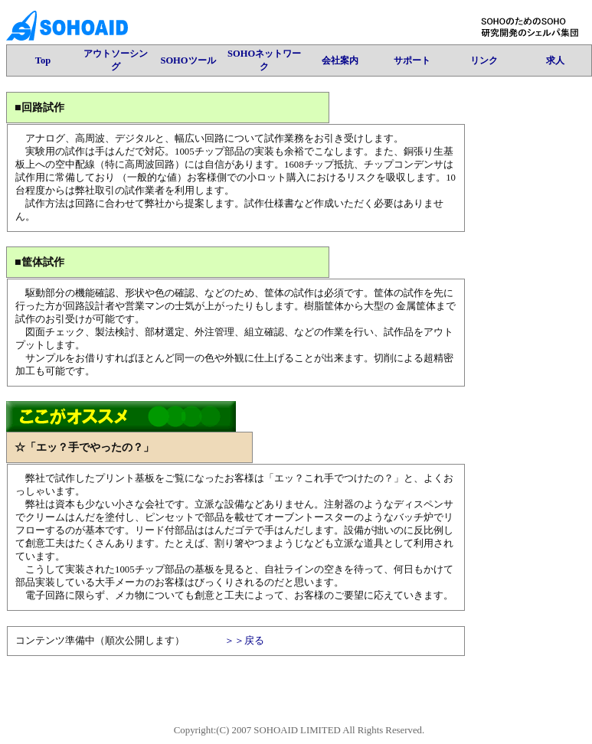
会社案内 (340, 60)
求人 (555, 60)
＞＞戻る (244, 640)
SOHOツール (187, 60)
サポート (412, 60)
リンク (484, 60)
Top (43, 60)
